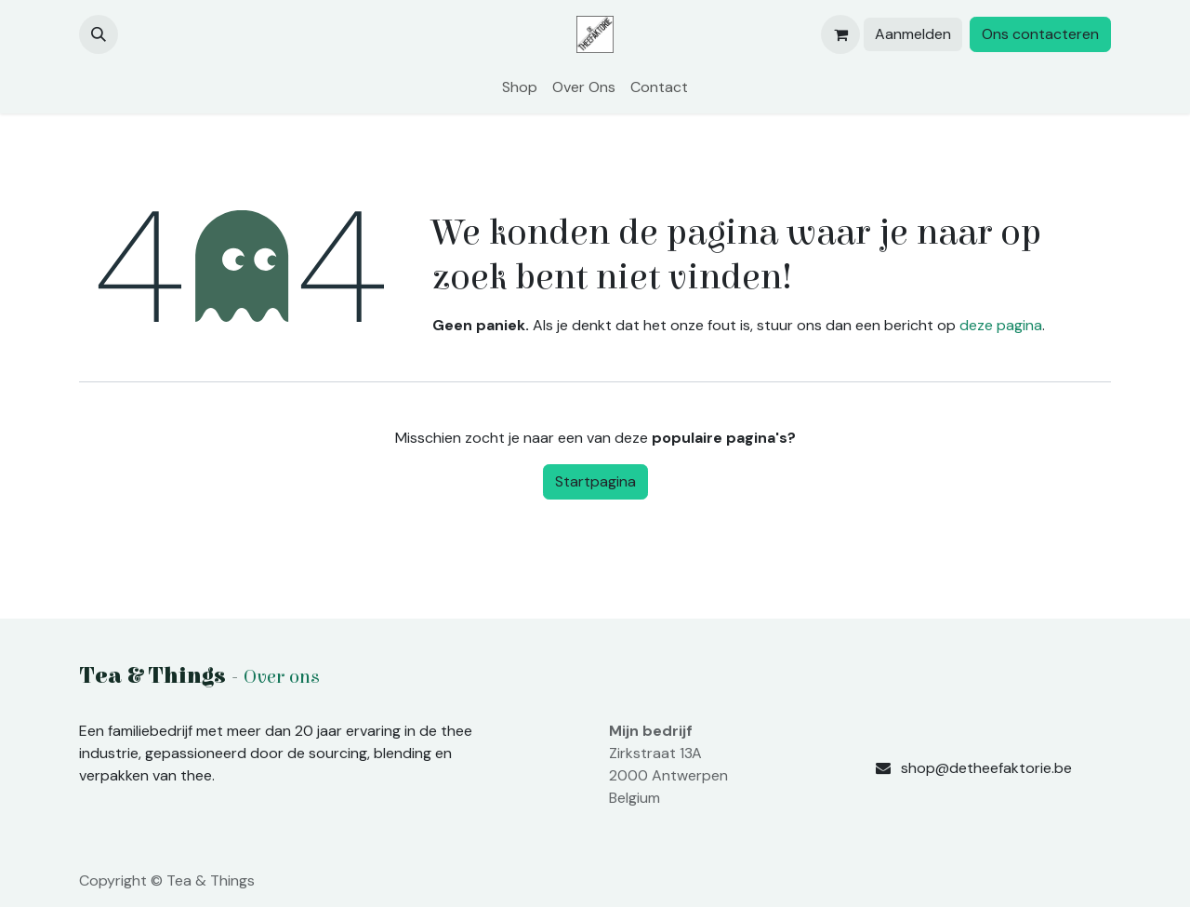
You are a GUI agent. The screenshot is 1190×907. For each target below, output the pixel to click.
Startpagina (595, 481)
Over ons (282, 677)
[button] (98, 34)
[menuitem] (520, 87)
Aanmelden (913, 34)
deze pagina (1000, 325)
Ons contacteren (1040, 34)
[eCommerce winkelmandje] (840, 34)
